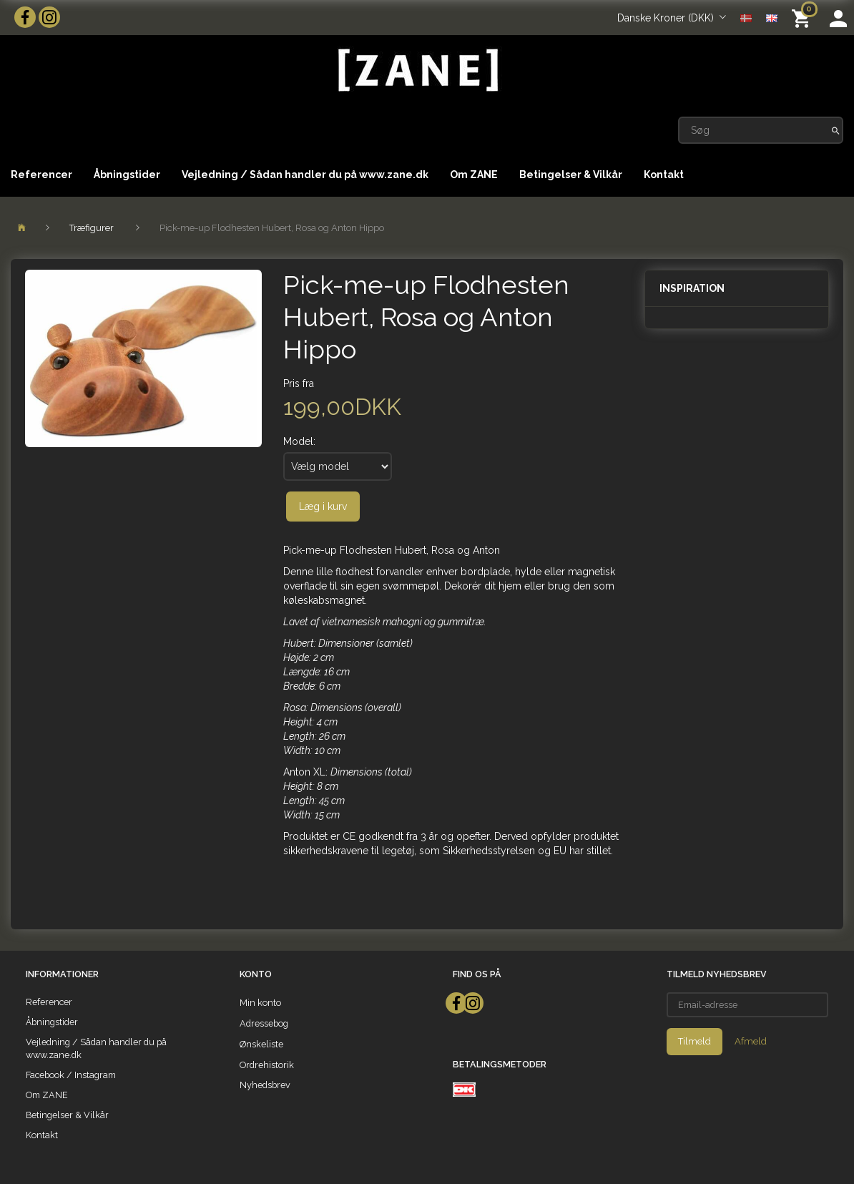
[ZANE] (416, 70)
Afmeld (751, 1041)
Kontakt (664, 174)
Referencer (41, 174)
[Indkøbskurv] (804, 17)
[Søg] (836, 130)
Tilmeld (694, 1041)
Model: (299, 441)
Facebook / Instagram (71, 1075)
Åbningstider (127, 174)
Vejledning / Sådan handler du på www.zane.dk (305, 174)
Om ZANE (474, 174)
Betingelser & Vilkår (570, 174)
